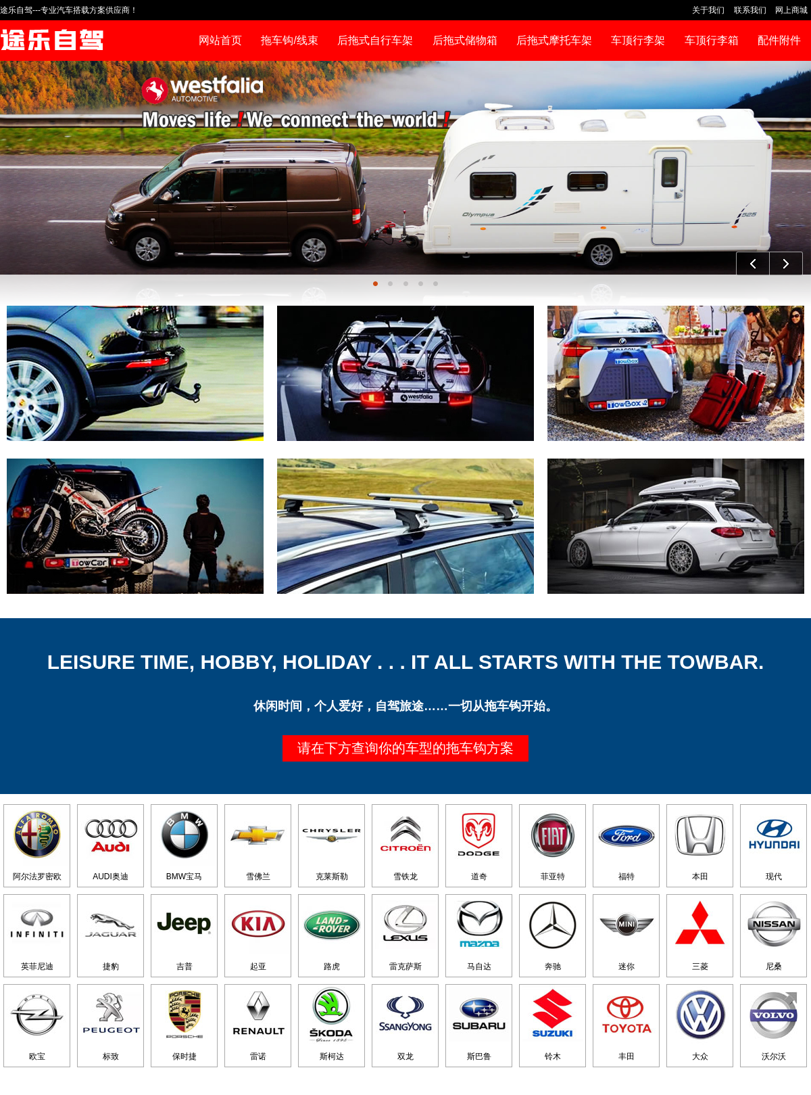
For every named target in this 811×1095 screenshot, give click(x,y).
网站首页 (220, 40)
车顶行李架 (638, 40)
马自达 (479, 933)
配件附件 (779, 40)
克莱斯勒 (331, 843)
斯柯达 (331, 1023)
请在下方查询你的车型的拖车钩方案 (405, 748)
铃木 (552, 1023)
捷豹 (110, 933)
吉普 (184, 933)
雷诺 (258, 1023)
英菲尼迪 (37, 933)
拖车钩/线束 (289, 40)
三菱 (700, 933)
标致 (110, 1023)
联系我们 (750, 10)
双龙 (405, 1023)
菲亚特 (552, 843)
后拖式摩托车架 (554, 40)
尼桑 (773, 933)
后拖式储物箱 (465, 40)
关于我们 (708, 10)
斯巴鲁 (479, 1023)
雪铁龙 (405, 843)
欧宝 (37, 1023)
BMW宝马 (184, 843)
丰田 (626, 1023)
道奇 (479, 843)
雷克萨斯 (405, 933)
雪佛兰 (258, 843)
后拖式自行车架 (375, 40)
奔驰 (552, 933)
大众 (700, 1023)
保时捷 (184, 1023)
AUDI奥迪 (110, 843)
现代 (773, 843)
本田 (700, 843)
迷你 (626, 933)
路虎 (331, 933)
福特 (626, 843)
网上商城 (791, 10)
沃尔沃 (773, 1023)
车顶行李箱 (712, 40)
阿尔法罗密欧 (37, 843)
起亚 (258, 933)
